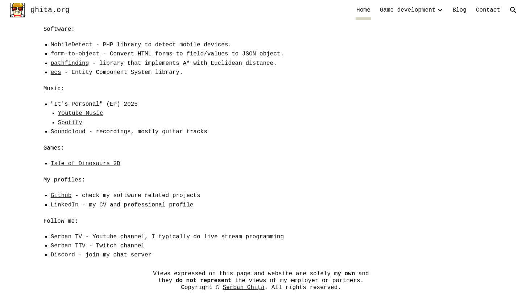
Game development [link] (408, 10)
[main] (261, 142)
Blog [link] (459, 10)
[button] (513, 10)
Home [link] (363, 10)
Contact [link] (488, 10)
